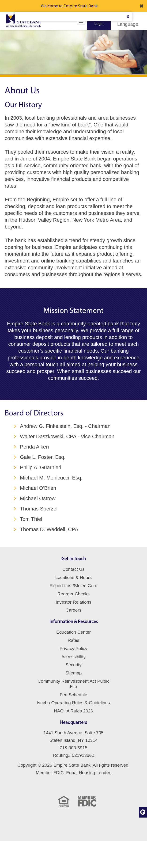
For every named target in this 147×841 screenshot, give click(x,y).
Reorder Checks (73, 593)
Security (73, 664)
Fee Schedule (73, 694)
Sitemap (73, 672)
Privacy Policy (73, 648)
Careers (74, 610)
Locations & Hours (73, 577)
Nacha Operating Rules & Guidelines (73, 702)
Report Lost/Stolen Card (74, 585)
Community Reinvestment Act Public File (73, 684)
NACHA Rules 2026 (73, 710)
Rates (73, 640)
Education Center (73, 632)
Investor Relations (73, 602)
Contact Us (74, 569)
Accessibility (73, 656)
